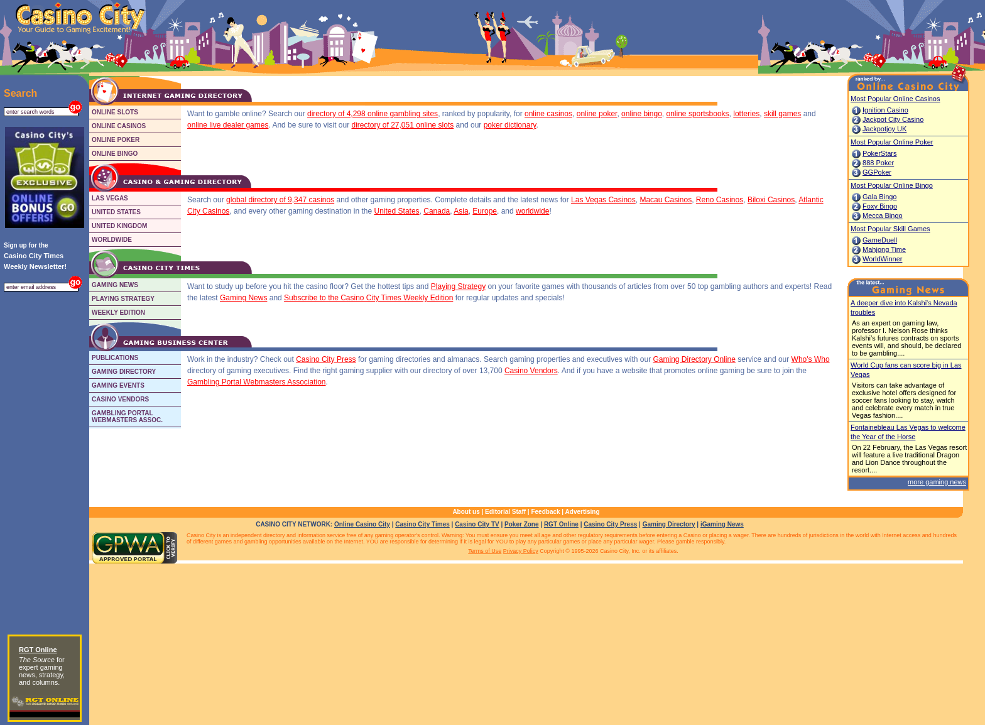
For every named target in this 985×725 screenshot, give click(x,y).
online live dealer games (227, 125)
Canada (436, 211)
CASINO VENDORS (120, 399)
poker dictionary (510, 125)
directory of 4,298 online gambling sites (372, 113)
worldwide (532, 211)
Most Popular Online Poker (892, 142)
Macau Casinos (665, 199)
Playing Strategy (458, 286)
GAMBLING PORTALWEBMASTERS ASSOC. (127, 416)
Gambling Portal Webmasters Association (256, 382)
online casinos (548, 113)
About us (465, 511)
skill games (782, 113)
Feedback (545, 511)
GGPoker (877, 172)
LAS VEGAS (110, 198)
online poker (597, 113)
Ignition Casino (885, 110)
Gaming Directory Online (694, 359)
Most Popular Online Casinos (895, 98)
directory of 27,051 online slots (403, 125)
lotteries (746, 113)
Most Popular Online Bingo (892, 185)
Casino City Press (326, 359)
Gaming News (243, 297)
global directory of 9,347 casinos (280, 199)
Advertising (582, 511)
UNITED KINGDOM (119, 225)
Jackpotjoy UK (884, 129)
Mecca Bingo (883, 215)
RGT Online (561, 524)
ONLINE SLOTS (115, 112)
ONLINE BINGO (115, 153)
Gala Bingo (879, 196)
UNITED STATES (116, 212)
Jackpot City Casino (893, 119)
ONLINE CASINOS (119, 126)
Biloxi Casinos (771, 199)
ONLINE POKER (115, 139)
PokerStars (879, 153)
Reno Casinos (719, 199)
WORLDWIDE (112, 239)
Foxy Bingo (880, 206)
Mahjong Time (884, 249)
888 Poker (878, 162)
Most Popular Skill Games (890, 228)
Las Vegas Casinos (603, 199)
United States (397, 211)
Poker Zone (521, 524)
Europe (484, 211)
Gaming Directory (669, 524)
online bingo (641, 113)
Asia (461, 211)
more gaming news (937, 482)
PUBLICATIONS (115, 357)
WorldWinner (882, 259)
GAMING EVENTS (118, 385)
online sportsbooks (698, 113)
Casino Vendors (531, 370)
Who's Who (811, 359)
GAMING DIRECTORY (124, 371)
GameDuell (880, 240)
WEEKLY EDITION (118, 312)
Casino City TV (477, 524)
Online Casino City (362, 524)
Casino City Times (422, 524)
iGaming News (722, 524)
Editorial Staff (505, 511)
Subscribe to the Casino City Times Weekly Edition (368, 297)
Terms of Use (484, 551)
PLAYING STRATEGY (123, 298)
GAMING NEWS (115, 284)
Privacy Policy (520, 551)
